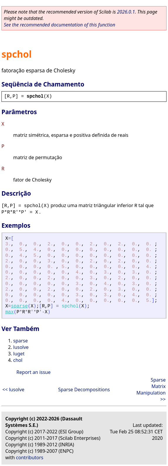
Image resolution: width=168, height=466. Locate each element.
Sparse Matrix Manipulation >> (151, 389)
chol (17, 360)
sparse (19, 306)
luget (19, 353)
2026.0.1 (126, 12)
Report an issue (33, 372)
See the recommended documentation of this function (59, 24)
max (9, 312)
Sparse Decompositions (84, 389)
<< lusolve (13, 389)
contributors (29, 457)
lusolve (21, 347)
